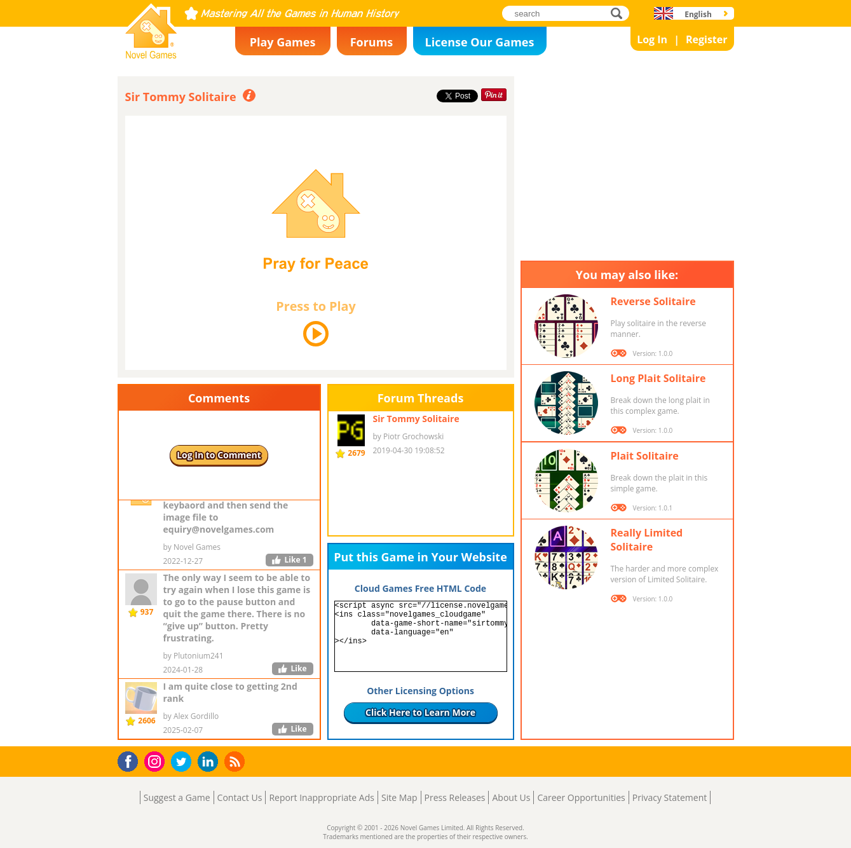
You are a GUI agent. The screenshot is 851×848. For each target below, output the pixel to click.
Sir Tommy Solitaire (416, 419)
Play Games (283, 42)
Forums (371, 42)
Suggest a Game (177, 797)
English (698, 14)
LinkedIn (210, 761)
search (620, 13)
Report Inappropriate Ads (321, 797)
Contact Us (239, 797)
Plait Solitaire (645, 456)
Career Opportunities (581, 797)
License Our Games (479, 42)
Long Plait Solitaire (658, 378)
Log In (652, 39)
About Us (511, 797)
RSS (236, 761)
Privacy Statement (669, 797)
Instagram (156, 760)
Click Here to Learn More (420, 712)
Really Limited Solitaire (647, 540)
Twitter (183, 762)
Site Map (399, 797)
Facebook (131, 760)
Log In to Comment (219, 455)
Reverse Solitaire (653, 301)
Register (707, 39)
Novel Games (149, 54)
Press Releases (455, 797)
